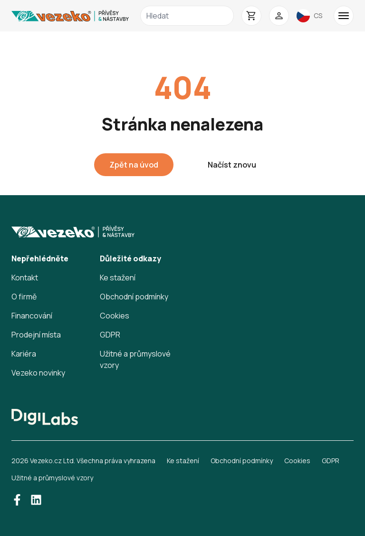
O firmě (24, 296)
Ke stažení (117, 277)
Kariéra (23, 353)
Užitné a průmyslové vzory (52, 477)
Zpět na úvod (133, 164)
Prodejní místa (36, 334)
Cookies (114, 315)
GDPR (110, 334)
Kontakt (24, 277)
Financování (31, 315)
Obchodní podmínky (134, 296)
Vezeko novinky (38, 372)
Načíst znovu (232, 164)
